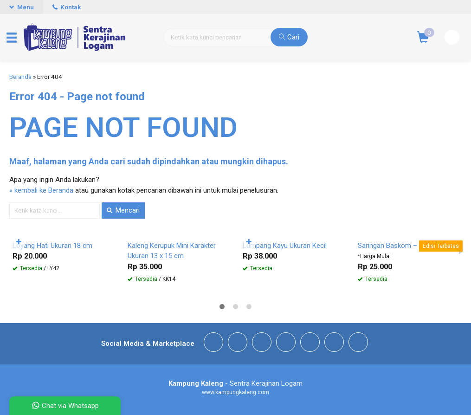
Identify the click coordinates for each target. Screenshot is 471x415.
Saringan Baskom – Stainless (402, 245)
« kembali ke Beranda (41, 190)
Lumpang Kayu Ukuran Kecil (285, 245)
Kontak (66, 7)
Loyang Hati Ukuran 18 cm (52, 245)
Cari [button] (289, 37)
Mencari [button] (123, 210)
